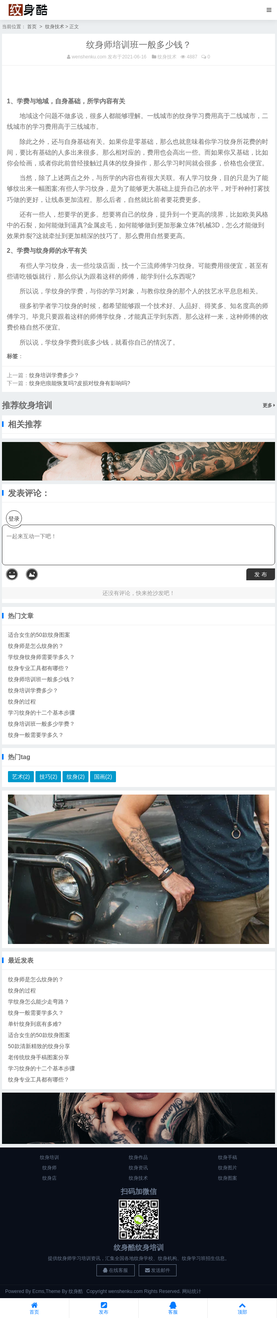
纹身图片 (227, 1168)
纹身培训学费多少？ (54, 375)
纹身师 (49, 1168)
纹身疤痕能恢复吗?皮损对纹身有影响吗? (79, 383)
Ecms (38, 1291)
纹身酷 (76, 1291)
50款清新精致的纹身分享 (39, 1046)
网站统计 (191, 1291)
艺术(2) (21, 776)
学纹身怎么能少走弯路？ (38, 1001)
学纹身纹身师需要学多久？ (41, 657)
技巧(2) (48, 776)
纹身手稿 (227, 1157)
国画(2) (103, 776)
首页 (32, 26)
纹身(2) (75, 776)
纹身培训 (49, 1157)
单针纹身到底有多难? (34, 1024)
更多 (269, 405)
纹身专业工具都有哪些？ (38, 668)
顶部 (242, 1308)
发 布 (260, 574)
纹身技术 (54, 26)
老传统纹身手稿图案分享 (38, 1057)
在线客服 (115, 1270)
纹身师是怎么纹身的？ (36, 646)
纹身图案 (227, 1178)
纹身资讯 (138, 1168)
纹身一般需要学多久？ (36, 735)
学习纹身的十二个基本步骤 (41, 712)
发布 (103, 1308)
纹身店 (49, 1178)
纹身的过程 (22, 701)
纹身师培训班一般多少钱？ (41, 679)
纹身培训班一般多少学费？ (41, 724)
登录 (14, 519)
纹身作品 (138, 1157)
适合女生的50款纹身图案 (39, 635)
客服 (173, 1308)
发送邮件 (157, 1270)
